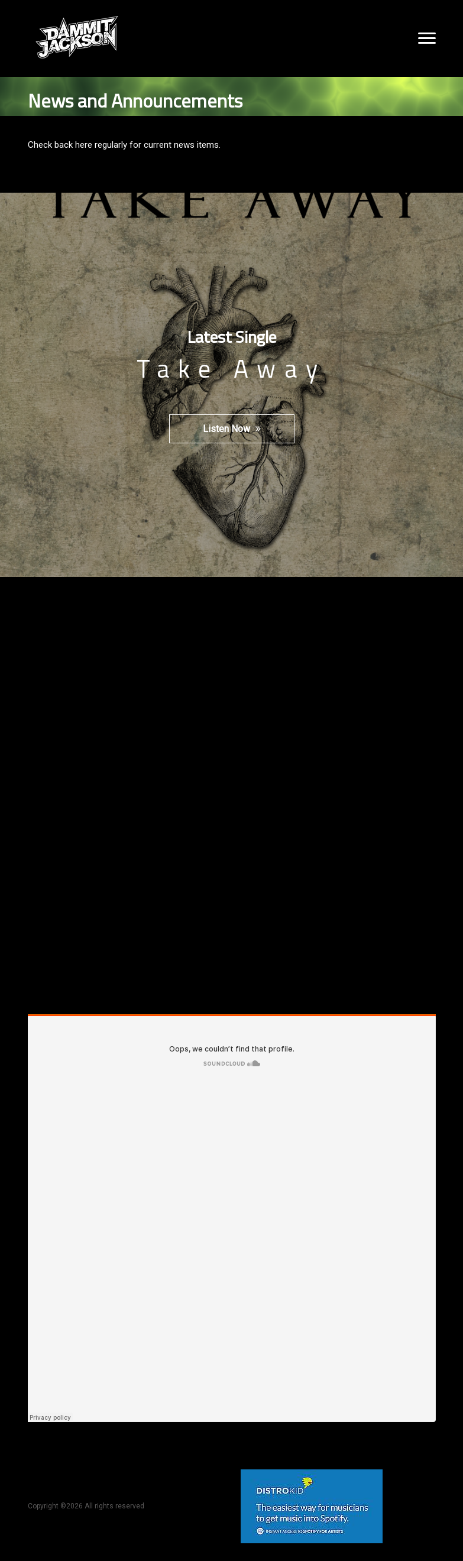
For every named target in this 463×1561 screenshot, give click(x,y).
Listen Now (232, 428)
